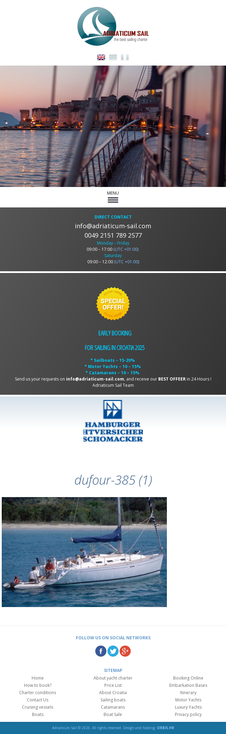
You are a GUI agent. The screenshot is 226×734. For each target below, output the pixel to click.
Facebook (100, 651)
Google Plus (125, 651)
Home (38, 678)
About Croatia (113, 692)
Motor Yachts (188, 700)
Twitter (113, 651)
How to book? (37, 685)
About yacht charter (113, 678)
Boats (37, 714)
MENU (113, 196)
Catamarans (113, 707)
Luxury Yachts (188, 707)
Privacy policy (188, 714)
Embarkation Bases (188, 685)
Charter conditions (37, 692)
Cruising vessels (37, 707)
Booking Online (188, 678)
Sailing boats (113, 700)
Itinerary (188, 692)
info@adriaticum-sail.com (113, 226)
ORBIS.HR (165, 727)
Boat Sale (113, 714)
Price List (113, 685)
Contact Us (37, 700)
